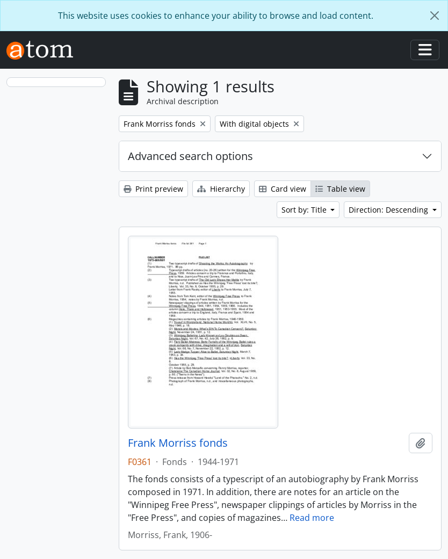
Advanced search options (190, 156)
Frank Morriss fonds (178, 443)
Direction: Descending (389, 210)
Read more (312, 518)
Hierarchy (221, 189)
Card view (282, 189)
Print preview (153, 189)
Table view (340, 189)
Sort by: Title (305, 210)
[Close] (434, 16)
